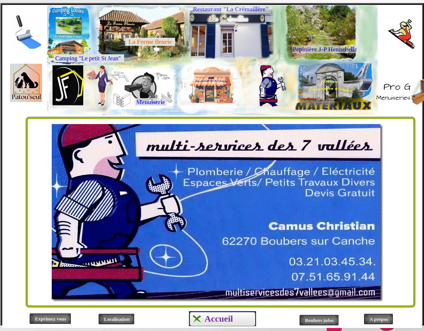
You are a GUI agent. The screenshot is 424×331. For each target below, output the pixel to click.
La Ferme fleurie (150, 42)
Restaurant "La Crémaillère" (231, 9)
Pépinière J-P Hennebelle (325, 49)
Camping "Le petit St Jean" (89, 58)
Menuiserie (150, 102)
